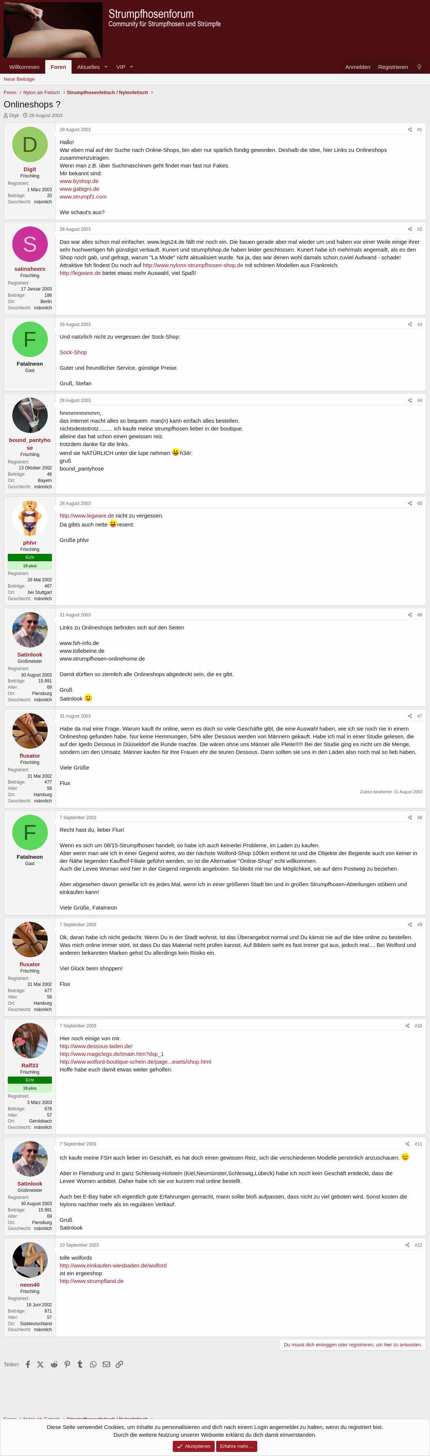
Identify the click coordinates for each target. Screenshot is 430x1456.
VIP (120, 67)
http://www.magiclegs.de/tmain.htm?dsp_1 (112, 1054)
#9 (419, 924)
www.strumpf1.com (83, 196)
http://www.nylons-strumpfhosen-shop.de (193, 265)
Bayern (45, 480)
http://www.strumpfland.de (92, 1281)
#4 (419, 400)
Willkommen (24, 67)
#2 (419, 229)
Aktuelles (88, 67)
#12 (418, 1245)
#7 (419, 716)
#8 (419, 817)
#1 (419, 129)
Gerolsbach (40, 1121)
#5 (419, 503)
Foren (58, 67)
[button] (105, 67)
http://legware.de (80, 273)
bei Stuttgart (40, 592)
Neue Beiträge (19, 79)
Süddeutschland (36, 1323)
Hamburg (43, 794)
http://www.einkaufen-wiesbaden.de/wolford (113, 1265)
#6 (419, 615)
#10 (418, 1025)
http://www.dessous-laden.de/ (96, 1046)
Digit (14, 115)
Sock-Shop (73, 352)
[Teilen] (410, 130)
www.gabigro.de (79, 189)
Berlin (46, 301)
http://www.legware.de (87, 515)
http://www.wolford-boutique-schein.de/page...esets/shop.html (135, 1061)
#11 (418, 1144)
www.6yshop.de (79, 181)
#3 (419, 324)
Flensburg (42, 693)
